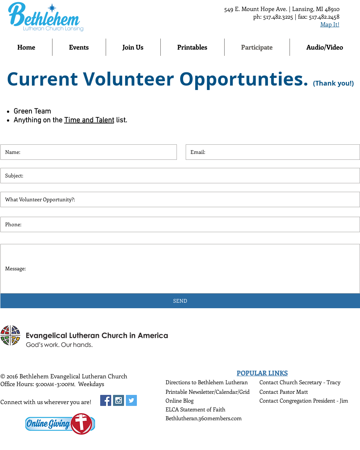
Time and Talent (89, 120)
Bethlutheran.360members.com (204, 418)
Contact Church (279, 382)
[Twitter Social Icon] (131, 400)
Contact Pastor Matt (283, 391)
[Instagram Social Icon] (118, 400)
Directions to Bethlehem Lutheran (207, 382)
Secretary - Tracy (320, 382)
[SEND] (180, 301)
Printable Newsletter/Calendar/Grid (208, 391)
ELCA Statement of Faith (195, 409)
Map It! (329, 24)
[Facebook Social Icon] (105, 400)
